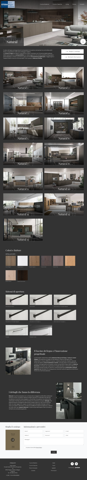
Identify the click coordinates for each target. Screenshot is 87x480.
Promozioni (54, 470)
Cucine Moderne (44, 4)
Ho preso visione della (34, 447)
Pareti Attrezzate (33, 468)
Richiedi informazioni (72, 57)
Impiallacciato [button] (10, 254)
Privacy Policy (39, 447)
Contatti (82, 4)
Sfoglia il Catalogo (72, 51)
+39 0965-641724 (13, 473)
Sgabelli (54, 468)
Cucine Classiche (57, 4)
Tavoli (53, 465)
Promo (74, 4)
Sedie (53, 463)
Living (67, 4)
